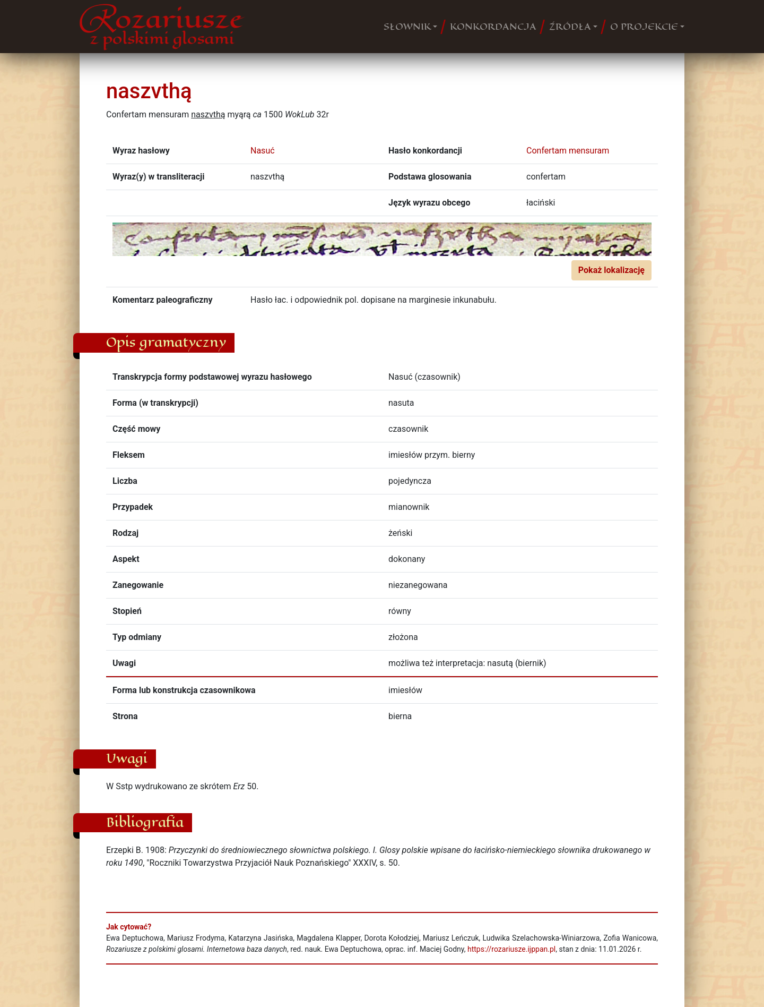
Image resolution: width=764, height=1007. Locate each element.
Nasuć (262, 151)
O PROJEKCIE (644, 26)
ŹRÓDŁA (570, 26)
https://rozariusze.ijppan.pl (511, 949)
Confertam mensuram (567, 151)
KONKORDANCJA (493, 26)
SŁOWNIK (407, 26)
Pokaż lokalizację (611, 270)
